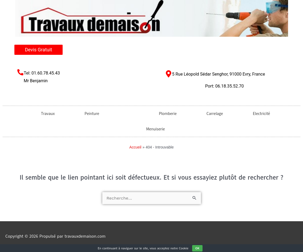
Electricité (257, 113)
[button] (125, 113)
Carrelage (211, 113)
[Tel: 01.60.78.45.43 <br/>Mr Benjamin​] (20, 72)
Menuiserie (151, 129)
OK (197, 248)
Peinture (87, 113)
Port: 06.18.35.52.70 (224, 86)
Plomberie (164, 113)
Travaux (44, 113)
